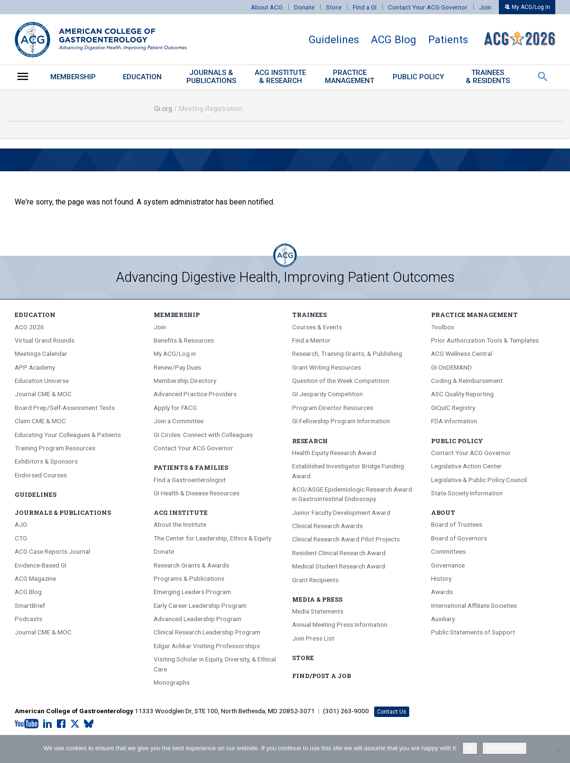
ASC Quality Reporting (462, 394)
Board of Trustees (456, 524)
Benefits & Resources (184, 340)
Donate (304, 7)
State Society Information (467, 493)
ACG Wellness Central (461, 353)
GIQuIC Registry (453, 407)
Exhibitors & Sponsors (46, 461)
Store (333, 7)
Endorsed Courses (41, 475)
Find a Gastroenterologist (190, 480)
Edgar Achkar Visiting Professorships (207, 646)
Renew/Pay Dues (177, 367)
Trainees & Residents (488, 76)
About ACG (267, 7)
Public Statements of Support (473, 632)
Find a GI (365, 7)
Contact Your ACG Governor (428, 7)
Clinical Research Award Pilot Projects (346, 539)
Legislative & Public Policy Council (479, 480)
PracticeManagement (349, 76)
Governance (448, 565)
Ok (470, 748)
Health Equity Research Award (334, 452)
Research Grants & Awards (191, 565)
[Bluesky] (88, 724)
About (443, 512)
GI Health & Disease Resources (196, 493)
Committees (448, 551)
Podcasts (28, 619)
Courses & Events (317, 327)
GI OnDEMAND (451, 367)
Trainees (309, 314)
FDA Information (454, 421)
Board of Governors (459, 538)
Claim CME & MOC (40, 421)
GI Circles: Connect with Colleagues (203, 434)
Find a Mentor (311, 340)
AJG (21, 524)
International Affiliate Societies (474, 605)
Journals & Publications (63, 512)
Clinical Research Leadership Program (207, 632)
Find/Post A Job (321, 675)
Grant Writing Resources (326, 367)
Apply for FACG (175, 407)
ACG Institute (181, 512)
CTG (21, 538)
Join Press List (313, 638)
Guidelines (334, 39)
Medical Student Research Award (338, 566)
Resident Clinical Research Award (339, 553)
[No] (558, 749)
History (441, 578)
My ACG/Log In (527, 7)
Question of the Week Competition (340, 380)
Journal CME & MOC (43, 394)
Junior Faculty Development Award (341, 512)
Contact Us (391, 711)
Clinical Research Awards (327, 526)
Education (142, 77)
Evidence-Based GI (40, 565)
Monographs (172, 682)
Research (310, 441)
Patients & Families (191, 467)
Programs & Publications (189, 578)
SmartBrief (30, 605)
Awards (442, 592)
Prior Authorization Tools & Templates (485, 340)
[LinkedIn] (47, 724)
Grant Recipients (315, 580)
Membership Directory (185, 380)
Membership (73, 77)
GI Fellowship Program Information (341, 421)
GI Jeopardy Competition (327, 394)
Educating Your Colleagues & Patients (68, 434)
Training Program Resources (55, 448)
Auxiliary (443, 619)
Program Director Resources (332, 407)
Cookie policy (504, 748)
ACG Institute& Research (280, 76)
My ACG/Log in (175, 353)
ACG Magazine (35, 578)
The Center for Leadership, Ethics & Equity (212, 538)
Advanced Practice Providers (195, 394)
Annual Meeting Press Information (339, 624)
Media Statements (317, 611)
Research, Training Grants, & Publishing (347, 353)
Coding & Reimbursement (467, 380)
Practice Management (474, 314)
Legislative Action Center (466, 466)
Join (485, 7)
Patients (448, 39)
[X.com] (75, 724)
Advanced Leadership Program (197, 619)
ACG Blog (393, 39)
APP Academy (35, 367)
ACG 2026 (29, 327)
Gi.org (163, 109)
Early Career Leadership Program (200, 605)
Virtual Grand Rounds (44, 340)
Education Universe (42, 380)
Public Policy (418, 77)
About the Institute (180, 524)
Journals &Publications (211, 76)
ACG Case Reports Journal (52, 551)
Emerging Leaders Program (192, 592)
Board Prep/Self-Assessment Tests (65, 407)
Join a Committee (178, 421)
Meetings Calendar (41, 353)
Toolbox (442, 327)
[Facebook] (61, 724)
